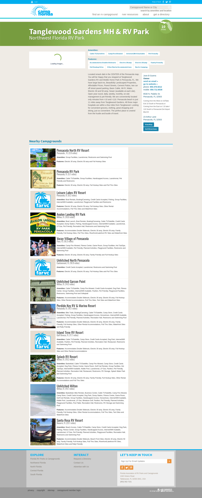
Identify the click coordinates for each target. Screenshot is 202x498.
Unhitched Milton (67, 385)
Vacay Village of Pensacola (73, 238)
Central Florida (36, 470)
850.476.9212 (156, 87)
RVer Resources (130, 14)
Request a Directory (82, 459)
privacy (31, 490)
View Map (148, 124)
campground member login (69, 490)
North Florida (36, 467)
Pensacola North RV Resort (73, 150)
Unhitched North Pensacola (73, 260)
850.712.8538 (156, 90)
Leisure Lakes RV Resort (71, 192)
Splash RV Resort (67, 356)
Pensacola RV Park (68, 171)
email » (150, 81)
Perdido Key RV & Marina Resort (76, 305)
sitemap (51, 490)
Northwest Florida (38, 463)
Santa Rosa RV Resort (70, 420)
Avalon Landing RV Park (71, 214)
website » (150, 84)
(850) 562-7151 (126, 482)
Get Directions (151, 129)
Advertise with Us (81, 467)
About (146, 14)
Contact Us (78, 463)
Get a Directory (161, 14)
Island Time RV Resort (70, 332)
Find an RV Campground (105, 14)
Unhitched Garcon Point (71, 281)
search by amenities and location (156, 11)
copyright (41, 490)
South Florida (36, 474)
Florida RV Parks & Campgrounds (45, 459)
